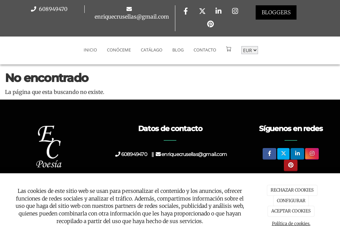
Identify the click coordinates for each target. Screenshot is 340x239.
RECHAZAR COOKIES (292, 190)
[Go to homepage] (3, 44)
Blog (178, 44)
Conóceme (119, 44)
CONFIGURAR (291, 200)
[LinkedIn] (218, 11)
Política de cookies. (291, 223)
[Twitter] (202, 11)
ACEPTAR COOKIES (291, 211)
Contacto (205, 44)
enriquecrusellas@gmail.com (132, 16)
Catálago (151, 44)
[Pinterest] (210, 24)
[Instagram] (235, 11)
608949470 (52, 9)
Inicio (90, 44)
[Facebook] (186, 11)
